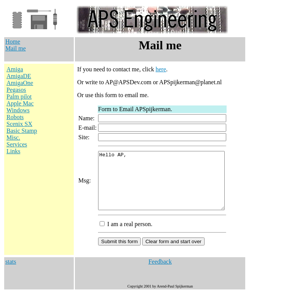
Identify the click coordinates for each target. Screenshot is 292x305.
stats (10, 273)
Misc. (13, 137)
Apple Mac (20, 103)
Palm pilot (19, 96)
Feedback (159, 273)
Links (13, 151)
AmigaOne (19, 83)
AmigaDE (18, 76)
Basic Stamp (21, 130)
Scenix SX (19, 124)
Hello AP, (165, 186)
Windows (18, 110)
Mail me (15, 48)
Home (12, 41)
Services (16, 144)
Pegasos (16, 89)
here (157, 69)
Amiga (14, 69)
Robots (15, 117)
